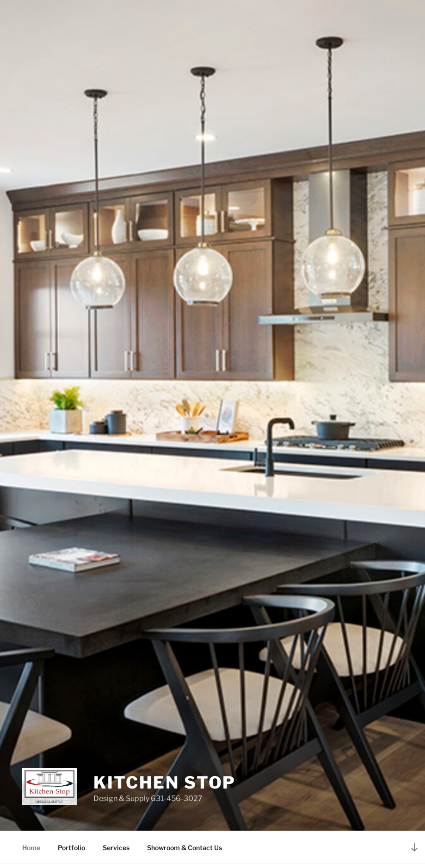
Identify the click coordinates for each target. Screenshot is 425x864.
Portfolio (71, 847)
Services (116, 847)
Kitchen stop (164, 782)
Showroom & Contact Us (184, 847)
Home (31, 847)
